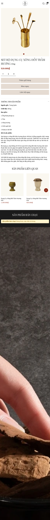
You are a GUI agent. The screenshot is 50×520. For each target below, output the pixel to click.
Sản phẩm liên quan (25, 168)
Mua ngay (25, 86)
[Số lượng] (8, 74)
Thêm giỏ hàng (25, 80)
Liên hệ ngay (25, 92)
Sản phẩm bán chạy (25, 214)
